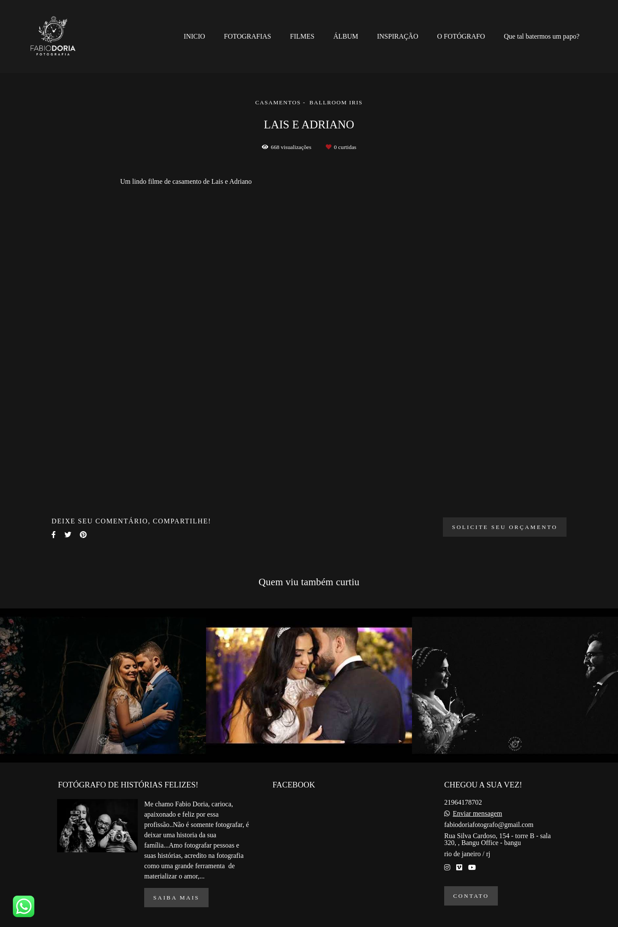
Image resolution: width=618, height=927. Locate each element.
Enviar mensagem (477, 813)
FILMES (302, 36)
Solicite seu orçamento (504, 527)
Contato (471, 896)
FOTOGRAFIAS (247, 36)
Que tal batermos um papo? (541, 36)
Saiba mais (176, 897)
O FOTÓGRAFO (461, 36)
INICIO (194, 36)
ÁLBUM (345, 36)
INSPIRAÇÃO (397, 36)
